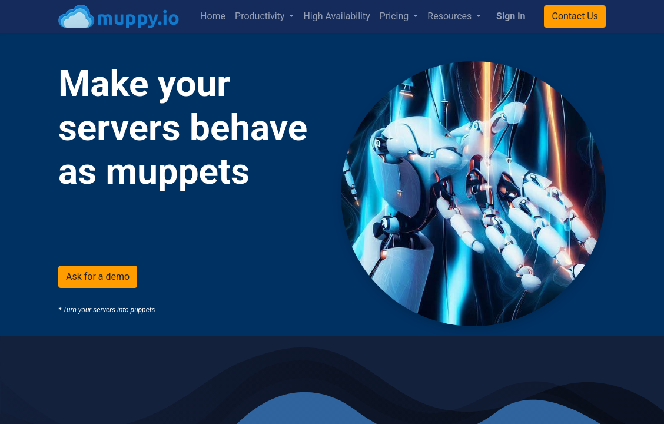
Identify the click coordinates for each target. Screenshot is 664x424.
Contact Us (575, 16)
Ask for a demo (98, 276)
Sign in (510, 16)
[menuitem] (212, 16)
